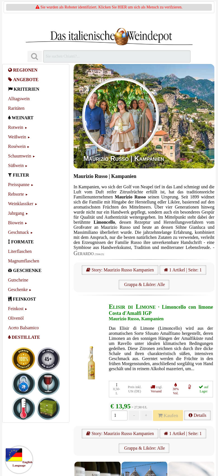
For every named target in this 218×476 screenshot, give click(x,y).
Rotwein (15, 127)
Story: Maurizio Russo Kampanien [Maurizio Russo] (120, 269)
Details (197, 415)
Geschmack (18, 232)
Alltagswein (19, 98)
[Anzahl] (119, 415)
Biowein (15, 222)
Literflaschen (20, 251)
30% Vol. (176, 391)
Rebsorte (16, 194)
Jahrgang (16, 213)
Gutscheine (18, 280)
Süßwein (16, 165)
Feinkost (16, 308)
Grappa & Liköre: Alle (144, 284)
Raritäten (16, 108)
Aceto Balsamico (23, 327)
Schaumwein (19, 156)
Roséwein (17, 146)
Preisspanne (18, 184)
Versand (156, 391)
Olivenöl (16, 318)
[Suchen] (34, 56)
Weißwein (17, 136)
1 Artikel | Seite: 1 (183, 269)
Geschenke (18, 289)
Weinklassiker (20, 203)
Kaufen (168, 415)
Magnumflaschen (23, 260)
